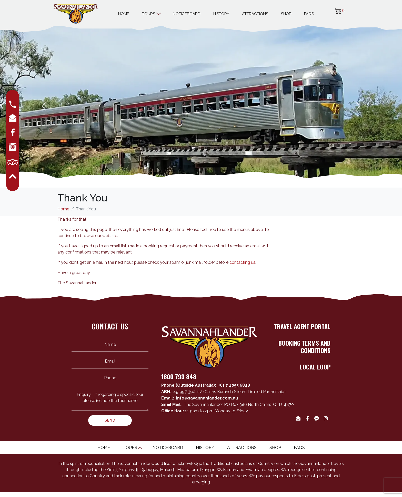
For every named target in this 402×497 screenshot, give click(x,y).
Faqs (309, 14)
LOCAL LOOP (315, 366)
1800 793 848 (178, 376)
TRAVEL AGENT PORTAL (302, 326)
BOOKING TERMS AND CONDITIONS (304, 346)
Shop (286, 14)
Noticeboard (186, 14)
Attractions (255, 14)
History (221, 14)
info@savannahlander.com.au (207, 398)
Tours (151, 13)
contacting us (242, 262)
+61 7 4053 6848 (234, 385)
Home (123, 14)
